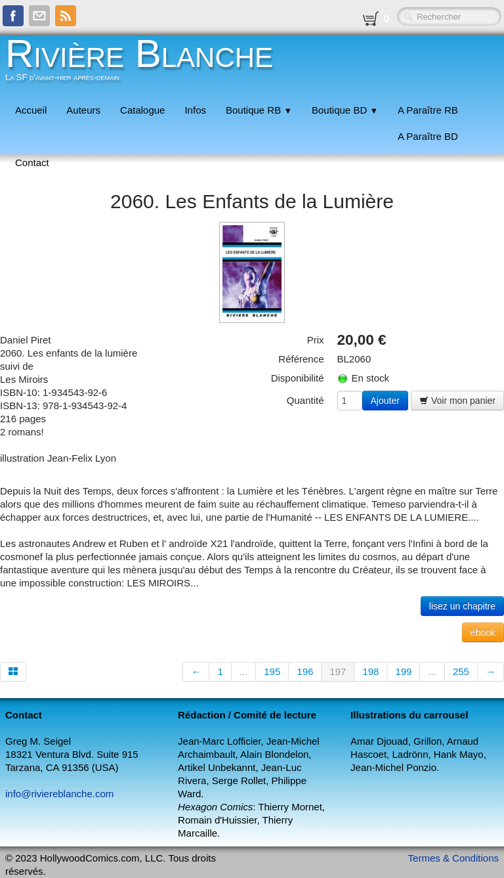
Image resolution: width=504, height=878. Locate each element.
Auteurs (83, 110)
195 (272, 671)
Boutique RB (259, 110)
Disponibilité (297, 378)
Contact (32, 162)
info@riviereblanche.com (59, 793)
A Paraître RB (428, 110)
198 (370, 671)
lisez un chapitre (462, 606)
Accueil (31, 110)
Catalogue (142, 110)
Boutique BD (345, 110)
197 (337, 671)
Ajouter (385, 400)
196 (305, 671)
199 (403, 671)
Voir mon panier (457, 400)
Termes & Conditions (453, 858)
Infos (195, 110)
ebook (483, 632)
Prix (315, 339)
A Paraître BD (428, 136)
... (244, 671)
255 (461, 671)
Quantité (305, 400)
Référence (301, 358)
